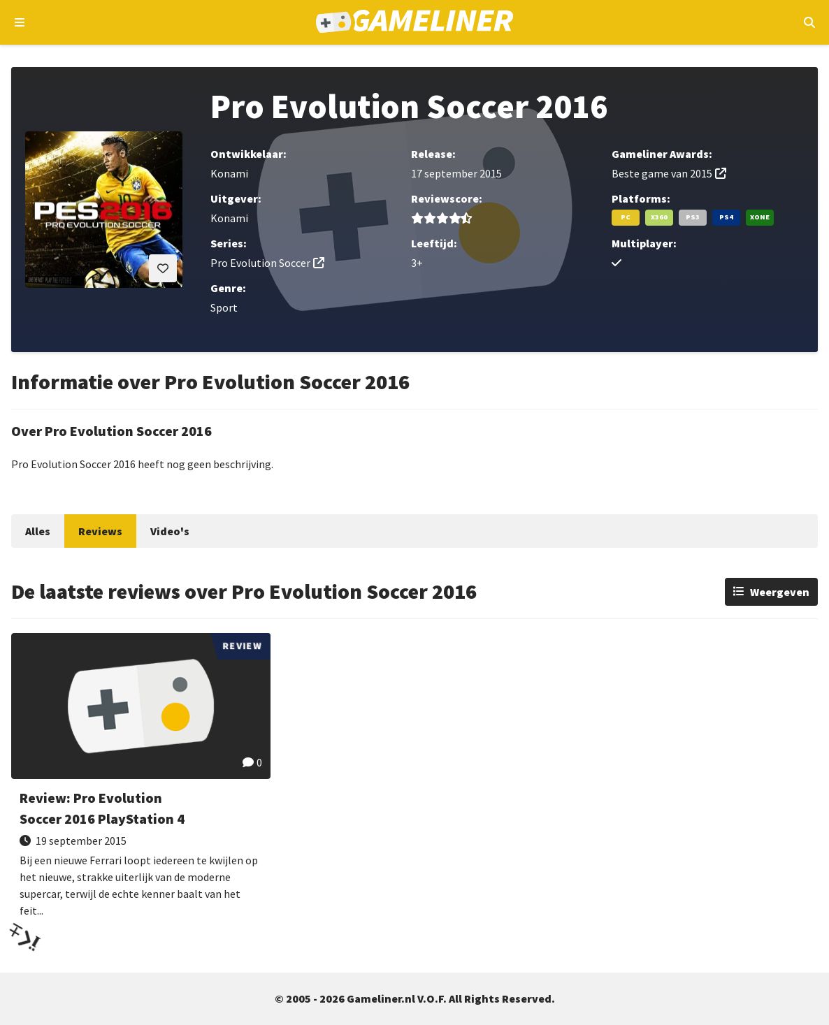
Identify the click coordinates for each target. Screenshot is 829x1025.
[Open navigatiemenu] (20, 22)
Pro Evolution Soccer (260, 263)
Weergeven (779, 592)
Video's (169, 531)
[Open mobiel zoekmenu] (809, 22)
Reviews (100, 531)
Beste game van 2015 (662, 173)
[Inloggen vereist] (163, 268)
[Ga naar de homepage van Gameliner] (415, 23)
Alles (37, 531)
